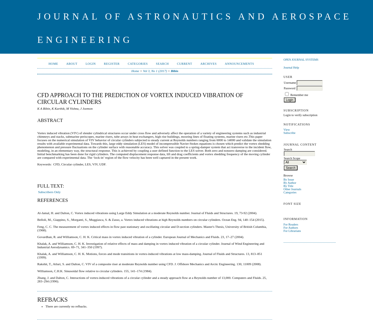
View (287, 129)
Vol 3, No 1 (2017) (155, 71)
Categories (290, 192)
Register (112, 63)
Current (184, 63)
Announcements (239, 63)
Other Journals (292, 189)
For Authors (291, 227)
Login (91, 63)
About (71, 63)
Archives (208, 63)
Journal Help (291, 67)
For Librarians (292, 230)
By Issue (289, 179)
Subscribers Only (49, 192)
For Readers (291, 224)
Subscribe (289, 132)
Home (53, 63)
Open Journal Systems (301, 59)
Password (289, 88)
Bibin (174, 71)
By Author (290, 182)
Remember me (299, 95)
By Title (288, 186)
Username (290, 82)
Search (162, 63)
